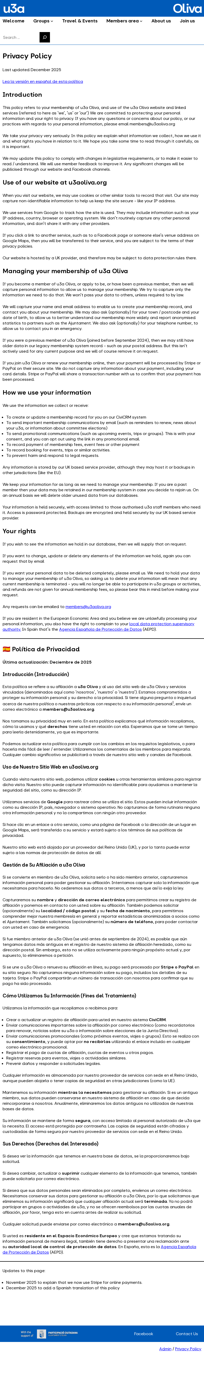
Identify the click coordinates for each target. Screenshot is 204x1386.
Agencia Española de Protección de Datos (100, 629)
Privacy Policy (188, 1349)
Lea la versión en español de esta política (43, 81)
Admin (165, 1349)
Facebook (143, 1333)
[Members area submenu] (141, 21)
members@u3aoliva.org (88, 606)
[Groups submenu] (51, 21)
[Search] (45, 37)
